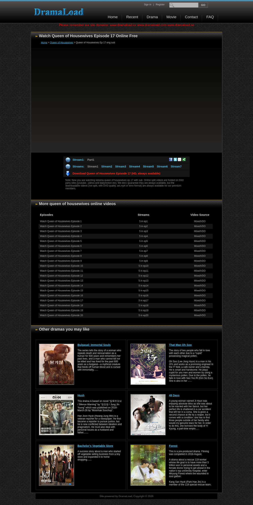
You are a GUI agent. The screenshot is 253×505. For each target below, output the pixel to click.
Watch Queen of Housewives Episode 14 (61, 285)
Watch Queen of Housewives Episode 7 (61, 251)
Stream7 (176, 166)
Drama (152, 17)
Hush (80, 395)
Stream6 (162, 166)
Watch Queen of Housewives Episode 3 (61, 231)
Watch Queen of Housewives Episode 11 (61, 270)
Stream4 (134, 166)
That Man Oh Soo (180, 344)
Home (113, 17)
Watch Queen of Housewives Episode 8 (61, 256)
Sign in (147, 4)
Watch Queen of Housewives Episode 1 (61, 221)
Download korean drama (60, 12)
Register (160, 4)
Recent (132, 17)
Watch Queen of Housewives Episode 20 (61, 315)
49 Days (174, 395)
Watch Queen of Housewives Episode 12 (61, 275)
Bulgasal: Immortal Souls (94, 344)
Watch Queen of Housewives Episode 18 (61, 305)
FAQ (210, 17)
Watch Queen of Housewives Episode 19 (61, 310)
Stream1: (78, 159)
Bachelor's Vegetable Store (95, 445)
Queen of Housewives (61, 42)
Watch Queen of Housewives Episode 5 (61, 241)
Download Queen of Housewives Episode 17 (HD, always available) (116, 173)
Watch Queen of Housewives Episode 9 (61, 261)
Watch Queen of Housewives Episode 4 (61, 236)
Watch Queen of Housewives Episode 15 (61, 290)
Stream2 (106, 166)
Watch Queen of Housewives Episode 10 (61, 265)
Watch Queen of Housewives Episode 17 (61, 300)
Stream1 (92, 166)
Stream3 (120, 166)
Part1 (90, 159)
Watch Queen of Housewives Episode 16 (61, 295)
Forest (173, 445)
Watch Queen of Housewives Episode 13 (61, 280)
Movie (171, 17)
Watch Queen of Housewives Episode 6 (61, 246)
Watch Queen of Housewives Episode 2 (61, 226)
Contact (191, 17)
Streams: (78, 166)
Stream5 (148, 166)
